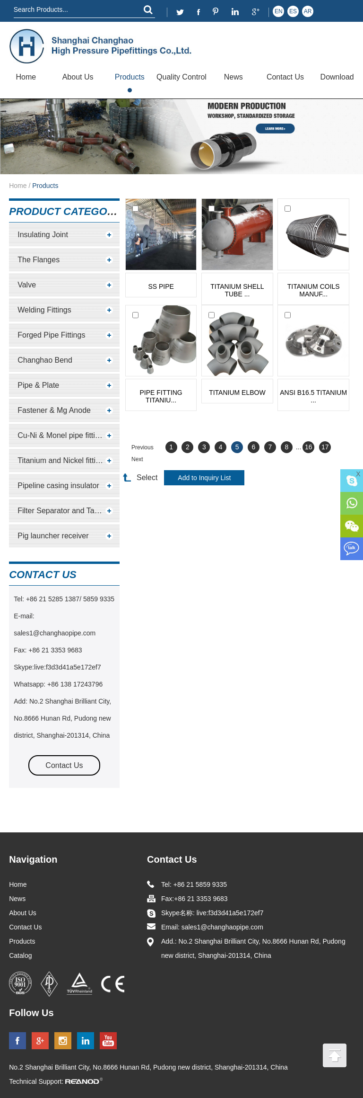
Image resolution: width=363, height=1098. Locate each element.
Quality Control (181, 77)
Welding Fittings (44, 310)
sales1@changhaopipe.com (55, 633)
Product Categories (70, 211)
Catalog (20, 955)
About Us (78, 77)
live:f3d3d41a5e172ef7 (67, 667)
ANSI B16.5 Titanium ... (313, 396)
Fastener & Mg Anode (54, 410)
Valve (26, 285)
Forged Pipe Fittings (51, 335)
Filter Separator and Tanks (61, 511)
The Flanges (38, 260)
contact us (43, 574)
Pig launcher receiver (52, 536)
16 (308, 447)
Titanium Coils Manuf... (313, 290)
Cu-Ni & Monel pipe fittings (62, 435)
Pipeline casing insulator (58, 486)
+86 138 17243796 (74, 684)
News (233, 77)
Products (130, 77)
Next (137, 459)
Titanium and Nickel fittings (62, 460)
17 (325, 447)
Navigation (33, 859)
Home (26, 77)
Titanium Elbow (237, 392)
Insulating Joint (42, 235)
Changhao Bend (44, 360)
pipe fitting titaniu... (161, 396)
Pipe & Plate (38, 385)
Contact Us (285, 77)
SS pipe (160, 286)
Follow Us (31, 1013)
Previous (142, 447)
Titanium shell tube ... (237, 290)
